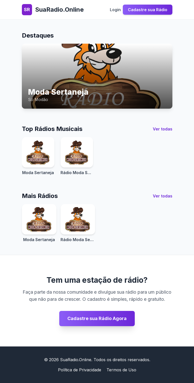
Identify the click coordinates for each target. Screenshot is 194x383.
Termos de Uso (121, 369)
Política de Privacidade (79, 369)
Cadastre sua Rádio (147, 9)
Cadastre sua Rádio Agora (97, 318)
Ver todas (162, 128)
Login (115, 9)
